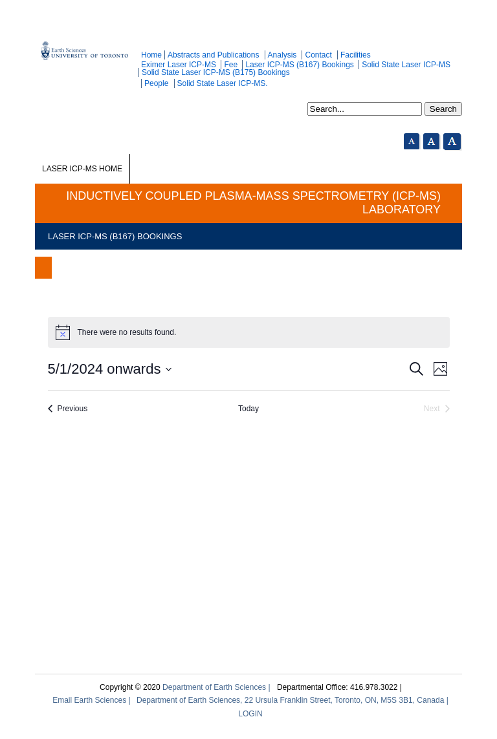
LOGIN (250, 713)
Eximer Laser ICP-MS (178, 64)
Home (151, 54)
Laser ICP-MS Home (82, 168)
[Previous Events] (68, 408)
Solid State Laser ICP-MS (406, 64)
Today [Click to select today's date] (248, 408)
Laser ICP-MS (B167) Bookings (299, 64)
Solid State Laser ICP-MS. (222, 83)
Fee (230, 64)
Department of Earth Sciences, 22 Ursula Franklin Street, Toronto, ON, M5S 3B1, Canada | (292, 700)
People (156, 83)
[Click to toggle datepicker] (110, 369)
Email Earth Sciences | (91, 700)
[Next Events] (437, 408)
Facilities (355, 54)
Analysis (282, 54)
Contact (318, 54)
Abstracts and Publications (213, 54)
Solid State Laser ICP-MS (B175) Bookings (216, 72)
